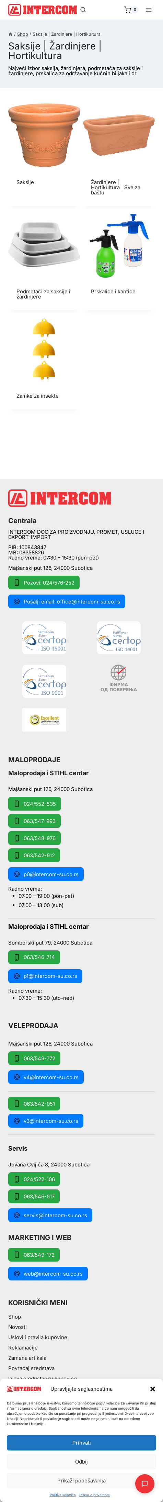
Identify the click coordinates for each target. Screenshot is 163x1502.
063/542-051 (34, 1103)
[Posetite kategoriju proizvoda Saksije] (44, 147)
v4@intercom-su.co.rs (46, 1077)
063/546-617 (34, 1196)
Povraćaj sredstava (31, 1368)
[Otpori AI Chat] (144, 1483)
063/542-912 (34, 855)
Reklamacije (23, 1347)
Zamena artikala (27, 1358)
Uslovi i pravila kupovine (37, 1337)
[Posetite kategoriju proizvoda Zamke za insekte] (44, 361)
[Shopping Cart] (131, 10)
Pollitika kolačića (63, 1495)
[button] (152, 1389)
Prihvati (81, 1442)
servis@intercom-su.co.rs (50, 1215)
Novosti (17, 1327)
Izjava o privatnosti (94, 1495)
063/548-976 (34, 838)
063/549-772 (34, 1058)
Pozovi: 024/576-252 (43, 582)
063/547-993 (34, 820)
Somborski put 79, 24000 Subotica (50, 942)
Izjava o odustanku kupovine (42, 1378)
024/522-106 (34, 1179)
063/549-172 (34, 1254)
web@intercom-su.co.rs (48, 1273)
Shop (14, 1316)
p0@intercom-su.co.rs (46, 874)
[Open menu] (148, 9)
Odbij (81, 1461)
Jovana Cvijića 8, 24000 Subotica (49, 1164)
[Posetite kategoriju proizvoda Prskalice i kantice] (119, 257)
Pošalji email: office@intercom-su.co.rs (66, 601)
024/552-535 (34, 803)
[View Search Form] (83, 10)
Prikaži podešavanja (81, 1480)
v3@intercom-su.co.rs (45, 1120)
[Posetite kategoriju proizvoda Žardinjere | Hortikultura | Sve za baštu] (119, 152)
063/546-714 (34, 957)
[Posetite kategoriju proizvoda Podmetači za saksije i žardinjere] (44, 259)
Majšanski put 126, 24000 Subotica (50, 568)
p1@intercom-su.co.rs (45, 976)
